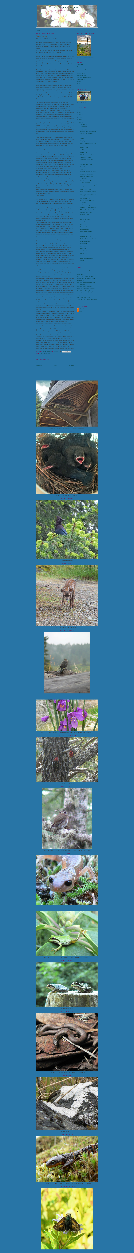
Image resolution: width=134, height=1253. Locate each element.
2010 (80, 117)
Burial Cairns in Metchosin (86, 258)
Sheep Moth (83, 167)
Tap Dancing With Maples (86, 159)
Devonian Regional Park (86, 231)
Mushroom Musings (85, 205)
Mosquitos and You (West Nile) (87, 207)
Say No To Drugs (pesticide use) (88, 171)
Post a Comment (40, 363)
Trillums (82, 138)
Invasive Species (81, 73)
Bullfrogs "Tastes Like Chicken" (88, 238)
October (83, 129)
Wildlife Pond (83, 152)
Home (38, 30)
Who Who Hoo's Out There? (87, 154)
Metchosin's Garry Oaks (86, 212)
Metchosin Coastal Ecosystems (84, 286)
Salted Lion (80, 274)
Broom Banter (80, 280)
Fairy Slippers (83, 141)
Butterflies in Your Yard (86, 236)
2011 (80, 115)
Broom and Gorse (84, 217)
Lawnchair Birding (84, 214)
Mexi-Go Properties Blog (83, 270)
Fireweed (82, 222)
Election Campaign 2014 (83, 69)
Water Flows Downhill (85, 157)
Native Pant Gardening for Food (88, 191)
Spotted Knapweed (84, 162)
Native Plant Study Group (83, 297)
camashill (80, 311)
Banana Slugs (83, 253)
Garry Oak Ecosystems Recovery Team (86, 295)
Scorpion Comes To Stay (86, 164)
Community (80, 64)
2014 (80, 110)
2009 (80, 119)
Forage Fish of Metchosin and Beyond (86, 278)
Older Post (71, 365)
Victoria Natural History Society (85, 290)
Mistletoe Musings (84, 136)
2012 (80, 112)
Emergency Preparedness (86, 226)
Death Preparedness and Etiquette (88, 234)
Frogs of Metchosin (85, 219)
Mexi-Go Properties (82, 272)
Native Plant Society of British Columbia (87, 293)
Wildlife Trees (83, 150)
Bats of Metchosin (84, 251)
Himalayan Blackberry (85, 241)
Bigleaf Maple (83, 243)
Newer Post (39, 365)
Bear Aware (83, 248)
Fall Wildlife (83, 224)
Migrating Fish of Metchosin (87, 209)
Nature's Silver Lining (85, 189)
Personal (79, 81)
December (83, 124)
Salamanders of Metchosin (86, 174)
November (83, 126)
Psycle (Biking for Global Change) (85, 276)
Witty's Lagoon (84, 147)
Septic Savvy (83, 169)
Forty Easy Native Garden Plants (88, 131)
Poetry (78, 83)
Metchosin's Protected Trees (84, 77)
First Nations (80, 71)
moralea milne (67, 7)
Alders (81, 255)
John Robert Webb (81, 75)
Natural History (46, 353)
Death (78, 66)
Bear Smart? (83, 246)
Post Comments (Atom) (49, 369)
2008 (80, 122)
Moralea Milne (81, 309)
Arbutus (82, 260)
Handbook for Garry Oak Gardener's (86, 288)
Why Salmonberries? (85, 198)
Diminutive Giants (84, 229)
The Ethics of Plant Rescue (86, 133)
